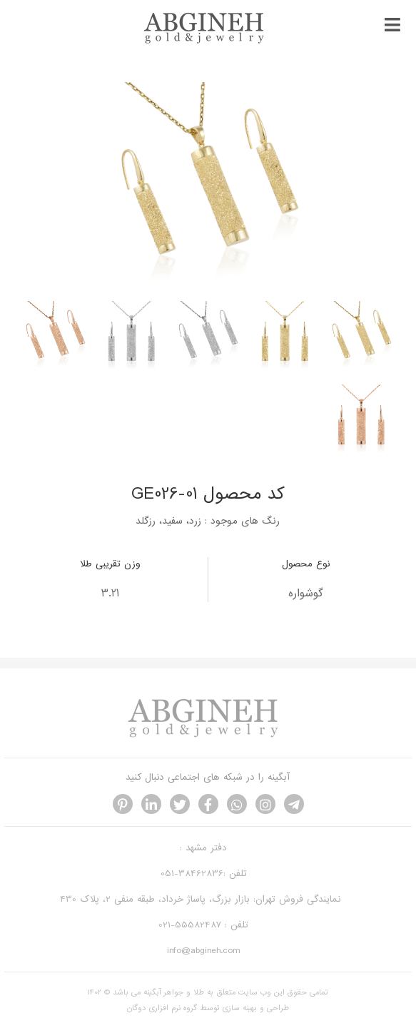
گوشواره (305, 593)
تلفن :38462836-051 (204, 873)
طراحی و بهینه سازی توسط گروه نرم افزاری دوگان (208, 1008)
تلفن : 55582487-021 (203, 925)
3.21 (110, 593)
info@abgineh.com (203, 950)
